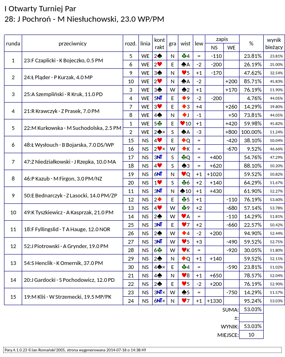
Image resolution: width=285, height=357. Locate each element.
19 (131, 174)
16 (131, 148)
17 (131, 157)
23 (131, 292)
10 (131, 81)
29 (131, 258)
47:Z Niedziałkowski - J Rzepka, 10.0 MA (70, 161)
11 (131, 191)
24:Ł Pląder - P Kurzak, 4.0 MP (58, 77)
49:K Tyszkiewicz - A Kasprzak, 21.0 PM (69, 212)
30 (131, 267)
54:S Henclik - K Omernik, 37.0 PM (63, 263)
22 (131, 283)
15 (131, 140)
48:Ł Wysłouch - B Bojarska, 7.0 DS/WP (69, 144)
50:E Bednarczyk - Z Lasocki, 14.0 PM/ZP (70, 195)
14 (131, 216)
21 (131, 275)
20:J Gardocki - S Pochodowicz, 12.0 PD (69, 279)
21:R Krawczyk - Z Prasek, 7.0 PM (61, 111)
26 (131, 233)
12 (131, 199)
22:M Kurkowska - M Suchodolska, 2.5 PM (72, 127)
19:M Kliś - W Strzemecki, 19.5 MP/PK (67, 296)
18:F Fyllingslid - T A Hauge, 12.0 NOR (67, 229)
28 (131, 250)
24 (131, 300)
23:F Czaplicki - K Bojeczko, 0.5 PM (63, 60)
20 (131, 182)
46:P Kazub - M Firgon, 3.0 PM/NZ (63, 178)
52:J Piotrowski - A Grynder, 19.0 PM (66, 246)
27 (131, 241)
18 (131, 165)
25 (131, 224)
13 (131, 207)
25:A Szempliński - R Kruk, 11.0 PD (63, 94)
